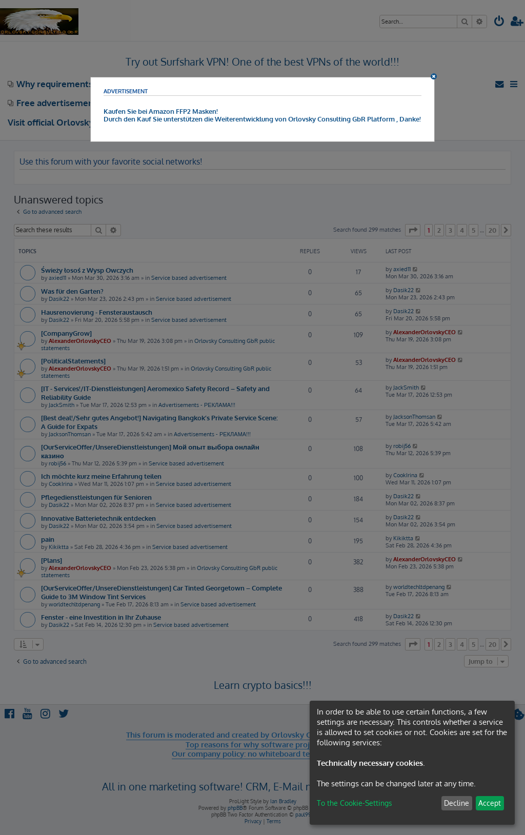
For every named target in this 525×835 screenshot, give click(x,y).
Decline (456, 803)
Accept (489, 803)
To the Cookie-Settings (354, 803)
